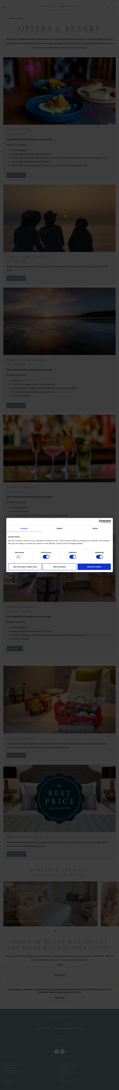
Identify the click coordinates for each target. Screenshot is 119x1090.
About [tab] (95, 528)
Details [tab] (60, 528)
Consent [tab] (24, 528)
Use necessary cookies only (25, 567)
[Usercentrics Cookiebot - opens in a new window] (100, 521)
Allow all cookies (94, 567)
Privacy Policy (76, 543)
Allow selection (59, 567)
